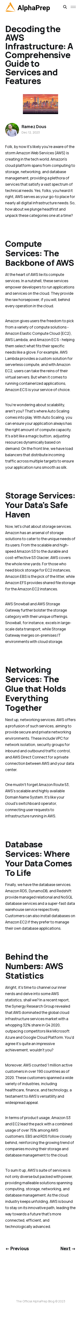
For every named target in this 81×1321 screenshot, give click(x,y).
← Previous (17, 1248)
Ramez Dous (34, 126)
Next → (68, 1248)
